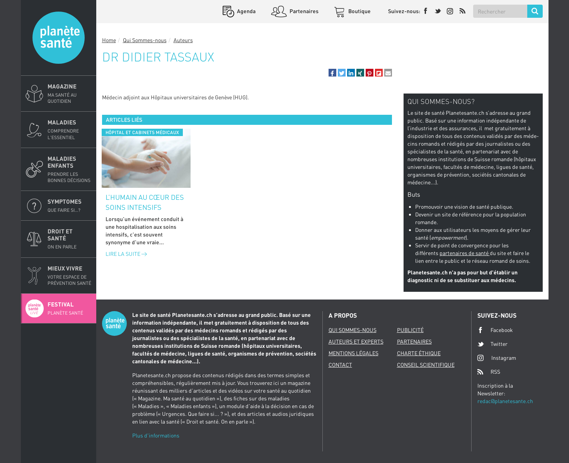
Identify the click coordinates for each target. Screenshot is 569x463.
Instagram (496, 357)
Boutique (359, 11)
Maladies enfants (70, 169)
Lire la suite (126, 253)
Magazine (70, 93)
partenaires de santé (465, 253)
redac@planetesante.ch (505, 401)
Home (109, 40)
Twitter (492, 344)
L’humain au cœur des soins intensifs (145, 202)
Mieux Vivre (70, 275)
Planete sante (58, 38)
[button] (332, 73)
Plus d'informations (155, 435)
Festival (70, 308)
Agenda (246, 11)
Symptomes (70, 205)
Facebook (495, 330)
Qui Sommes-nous (145, 40)
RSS (488, 372)
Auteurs (183, 40)
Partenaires (303, 11)
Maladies (70, 129)
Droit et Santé (70, 239)
